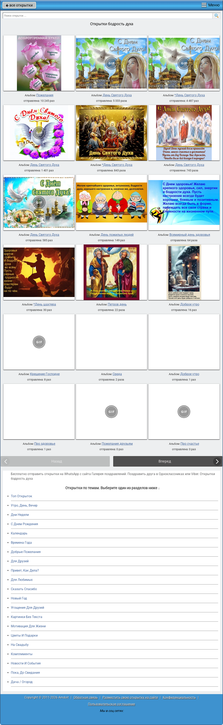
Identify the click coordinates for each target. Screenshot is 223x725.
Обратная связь (86, 697)
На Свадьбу (20, 645)
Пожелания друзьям (117, 444)
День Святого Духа (117, 95)
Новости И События (26, 663)
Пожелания (44, 95)
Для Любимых (22, 580)
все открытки (19, 5)
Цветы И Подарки (24, 635)
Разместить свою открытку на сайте (130, 697)
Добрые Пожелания (26, 552)
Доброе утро (189, 304)
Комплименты (21, 654)
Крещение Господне (45, 374)
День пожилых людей (117, 235)
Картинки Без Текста (26, 617)
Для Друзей (20, 561)
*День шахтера (44, 304)
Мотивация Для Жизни (28, 626)
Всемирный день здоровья (189, 235)
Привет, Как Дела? (25, 570)
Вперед (165, 461)
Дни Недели (20, 515)
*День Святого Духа (189, 95)
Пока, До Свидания (25, 673)
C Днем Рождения (24, 524)
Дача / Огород (22, 682)
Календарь (19, 533)
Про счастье (189, 444)
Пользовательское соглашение (111, 704)
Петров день (117, 304)
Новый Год (19, 598)
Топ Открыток (21, 496)
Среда (117, 374)
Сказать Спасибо (24, 589)
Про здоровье (44, 444)
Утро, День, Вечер (24, 505)
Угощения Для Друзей (27, 608)
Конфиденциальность (179, 697)
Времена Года (21, 543)
